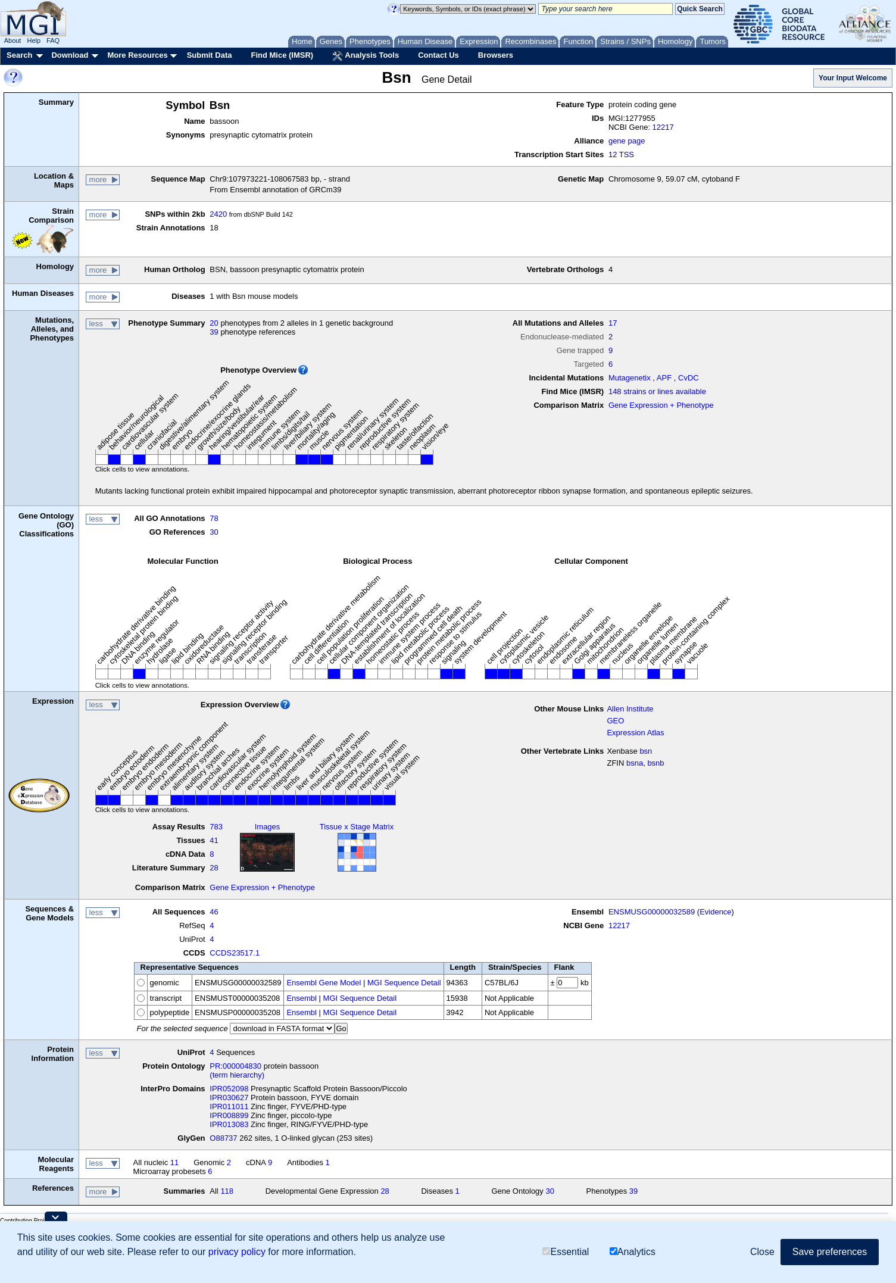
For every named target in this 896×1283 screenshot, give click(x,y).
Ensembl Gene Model (323, 982)
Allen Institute (630, 708)
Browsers (495, 55)
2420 (218, 214)
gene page (626, 140)
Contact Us (438, 55)
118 (226, 1191)
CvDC (688, 377)
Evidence (715, 911)
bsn (645, 751)
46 (214, 911)
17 (612, 323)
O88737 (223, 1138)
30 (214, 531)
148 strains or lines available (657, 391)
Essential (565, 1252)
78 (214, 518)
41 (214, 840)
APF (664, 377)
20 (214, 323)
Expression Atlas (635, 732)
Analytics (632, 1252)
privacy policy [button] (237, 1252)
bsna (634, 762)
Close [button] (762, 1252)
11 (174, 1162)
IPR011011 (229, 1106)
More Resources (137, 55)
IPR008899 (229, 1115)
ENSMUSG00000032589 (651, 911)
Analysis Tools (365, 56)
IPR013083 (229, 1124)
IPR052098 (229, 1088)
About (12, 40)
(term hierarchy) (237, 1074)
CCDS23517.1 (235, 952)
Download (69, 55)
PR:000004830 (235, 1066)
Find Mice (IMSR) (282, 55)
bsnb (655, 762)
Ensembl (301, 998)
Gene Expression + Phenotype (661, 405)
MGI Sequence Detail (404, 982)
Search (19, 55)
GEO (615, 720)
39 (214, 331)
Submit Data (209, 55)
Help (33, 40)
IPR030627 (229, 1097)
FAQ (53, 40)
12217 (663, 127)
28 (214, 867)
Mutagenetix (629, 377)
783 (216, 826)
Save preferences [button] (829, 1252)
